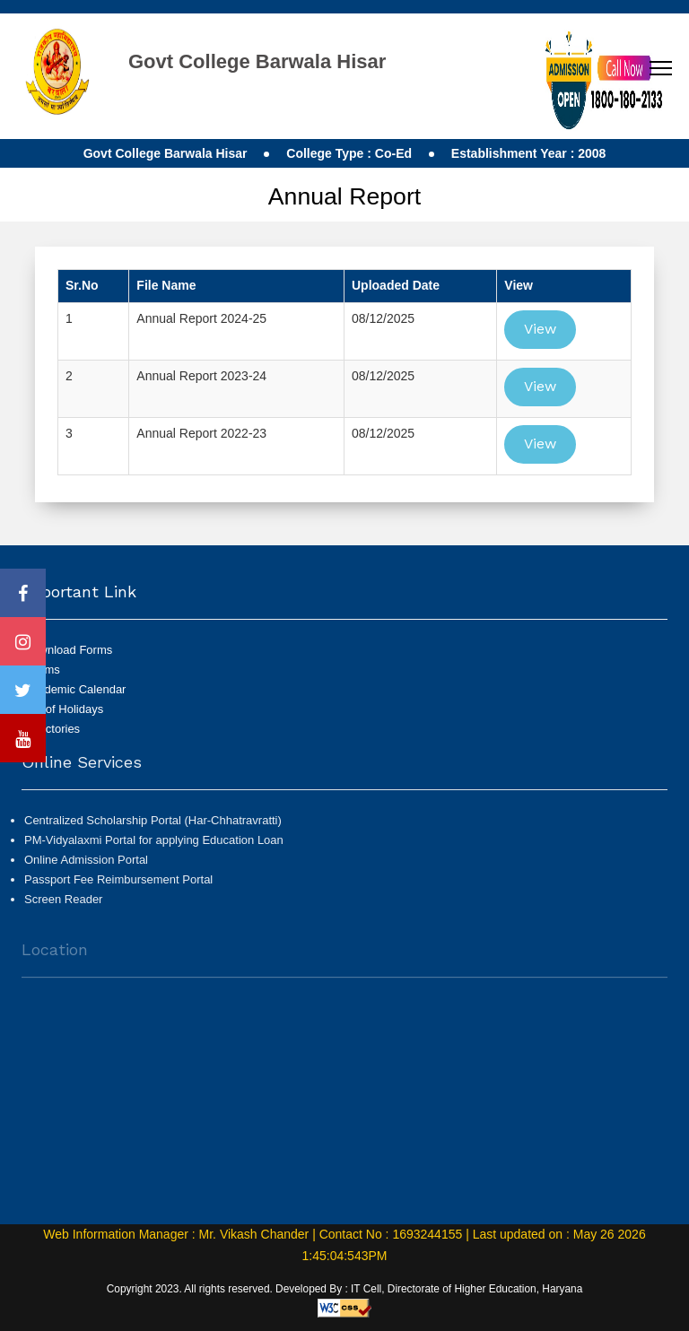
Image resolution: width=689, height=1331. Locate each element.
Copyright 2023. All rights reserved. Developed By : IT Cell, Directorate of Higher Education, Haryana (345, 1289)
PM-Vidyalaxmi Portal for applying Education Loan (153, 847)
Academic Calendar (75, 689)
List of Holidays (63, 709)
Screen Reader (63, 906)
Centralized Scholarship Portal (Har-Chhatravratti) (153, 827)
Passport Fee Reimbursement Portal (118, 886)
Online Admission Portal (86, 867)
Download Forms (68, 650)
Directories (52, 728)
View (540, 328)
